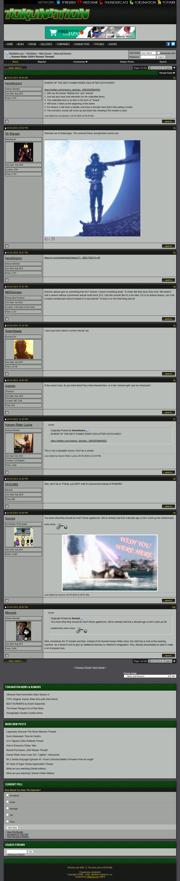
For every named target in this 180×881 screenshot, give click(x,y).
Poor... (13, 822)
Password (134, 57)
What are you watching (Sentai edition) (26, 768)
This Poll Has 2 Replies (18, 836)
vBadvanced (93, 877)
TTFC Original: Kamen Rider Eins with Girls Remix (32, 699)
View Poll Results (15, 832)
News (20, 44)
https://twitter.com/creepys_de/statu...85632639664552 (72, 89)
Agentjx (10, 386)
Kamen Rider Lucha (18, 424)
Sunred (10, 518)
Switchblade (13, 331)
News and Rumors (62, 53)
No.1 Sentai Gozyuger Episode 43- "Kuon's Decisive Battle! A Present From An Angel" (50, 759)
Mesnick (10, 612)
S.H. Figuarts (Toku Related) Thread (24, 741)
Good (12, 802)
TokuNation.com (16, 53)
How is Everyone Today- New (21, 745)
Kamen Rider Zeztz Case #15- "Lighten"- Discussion (33, 754)
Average (14, 809)
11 (159, 68)
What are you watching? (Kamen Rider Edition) (30, 773)
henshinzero (13, 83)
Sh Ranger (12, 133)
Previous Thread (83, 667)
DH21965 (11, 484)
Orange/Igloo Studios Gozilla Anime (24, 713)
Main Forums (45, 53)
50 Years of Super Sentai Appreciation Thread (29, 764)
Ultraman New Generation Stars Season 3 (27, 694)
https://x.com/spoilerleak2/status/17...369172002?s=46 (72, 257)
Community (80, 62)
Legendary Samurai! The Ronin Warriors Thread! (31, 731)
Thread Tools (165, 73)
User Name (134, 53)
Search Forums (15, 844)
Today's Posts (127, 62)
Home (10, 44)
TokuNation (31, 53)
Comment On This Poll (17, 834)
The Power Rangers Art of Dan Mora (25, 708)
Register (42, 62)
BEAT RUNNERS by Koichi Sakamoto (25, 703)
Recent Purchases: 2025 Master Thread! (27, 750)
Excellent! (14, 795)
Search (163, 62)
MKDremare (13, 292)
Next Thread (98, 667)
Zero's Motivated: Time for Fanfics (23, 736)
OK (11, 815)
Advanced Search (16, 854)
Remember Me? (166, 53)
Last (168, 68)
